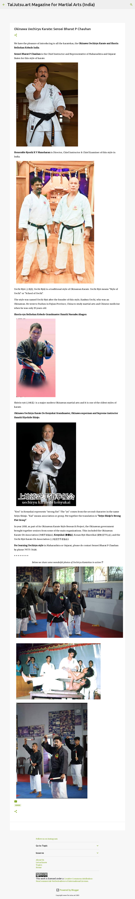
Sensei (17, 805)
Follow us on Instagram (46, 839)
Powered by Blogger (67, 890)
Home (39, 867)
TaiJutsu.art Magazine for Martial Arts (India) (51, 4)
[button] (15, 35)
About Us (40, 860)
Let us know (41, 862)
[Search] (98, 4)
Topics (39, 865)
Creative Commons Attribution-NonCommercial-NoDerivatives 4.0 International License (64, 879)
